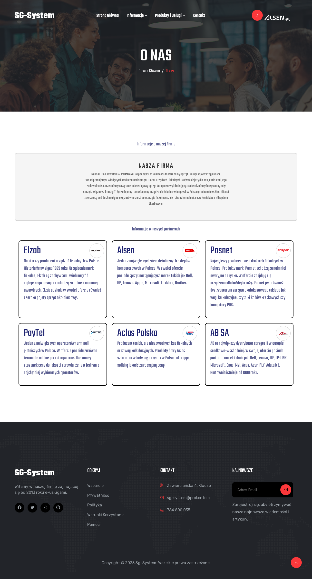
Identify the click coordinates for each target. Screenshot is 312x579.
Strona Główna (107, 15)
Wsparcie (95, 485)
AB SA (219, 333)
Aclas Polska (137, 333)
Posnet (221, 250)
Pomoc (93, 524)
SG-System (35, 15)
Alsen (126, 250)
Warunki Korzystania (106, 515)
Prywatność (98, 495)
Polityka (94, 505)
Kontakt (199, 15)
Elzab (32, 250)
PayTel (34, 333)
